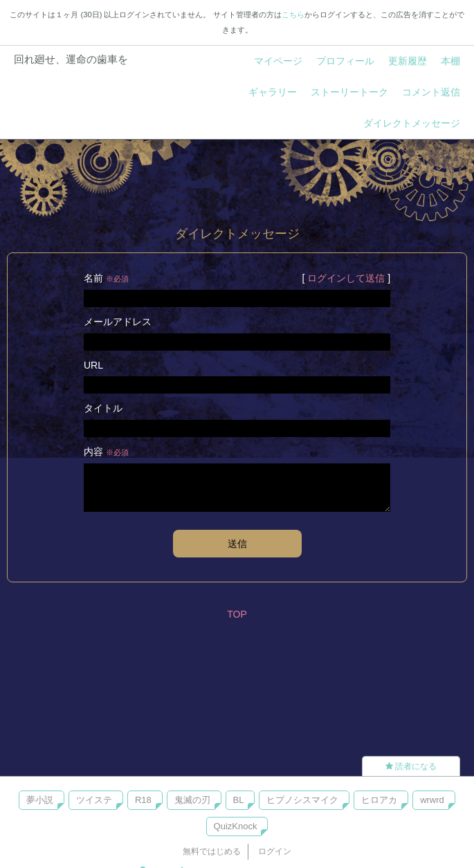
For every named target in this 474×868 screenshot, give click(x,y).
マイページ (278, 60)
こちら (293, 14)
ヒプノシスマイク (302, 800)
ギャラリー (272, 92)
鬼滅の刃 (192, 800)
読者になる (411, 766)
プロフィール (345, 60)
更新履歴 (407, 60)
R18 (143, 800)
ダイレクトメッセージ (411, 123)
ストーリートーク (349, 92)
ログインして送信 (346, 278)
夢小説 (39, 800)
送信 (237, 543)
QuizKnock (235, 826)
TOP (237, 614)
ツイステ (94, 800)
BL (238, 800)
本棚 (450, 60)
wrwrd (432, 800)
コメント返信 (431, 92)
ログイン (274, 851)
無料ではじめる (212, 851)
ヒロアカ (379, 800)
